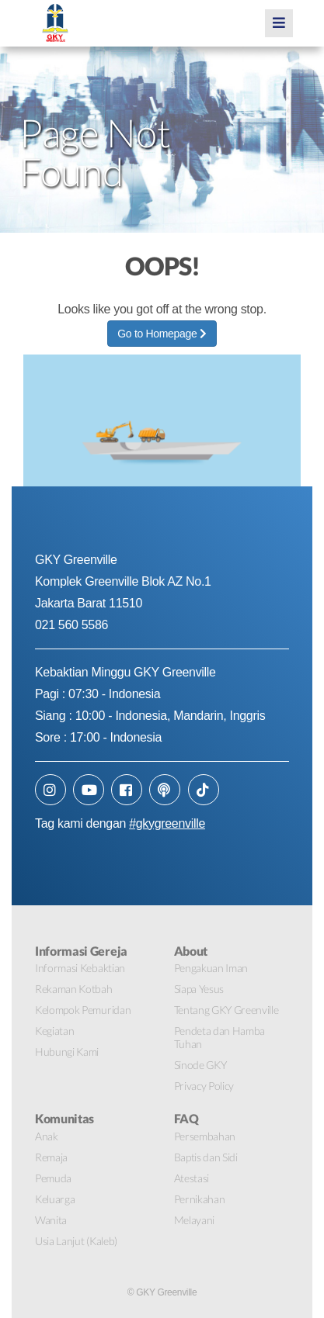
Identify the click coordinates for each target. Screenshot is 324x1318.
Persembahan (204, 1136)
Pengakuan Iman (211, 967)
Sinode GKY (200, 1064)
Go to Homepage (161, 333)
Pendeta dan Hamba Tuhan (220, 1037)
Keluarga (55, 1199)
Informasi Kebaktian (80, 967)
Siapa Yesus (199, 988)
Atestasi (191, 1178)
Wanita (51, 1219)
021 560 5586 (71, 624)
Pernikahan (199, 1199)
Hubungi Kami (67, 1051)
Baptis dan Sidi (206, 1157)
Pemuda (53, 1178)
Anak (46, 1136)
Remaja (51, 1157)
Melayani (194, 1219)
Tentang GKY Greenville (226, 1009)
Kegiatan (54, 1030)
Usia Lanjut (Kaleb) (76, 1240)
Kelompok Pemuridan (83, 1009)
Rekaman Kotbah (74, 988)
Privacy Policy (204, 1085)
